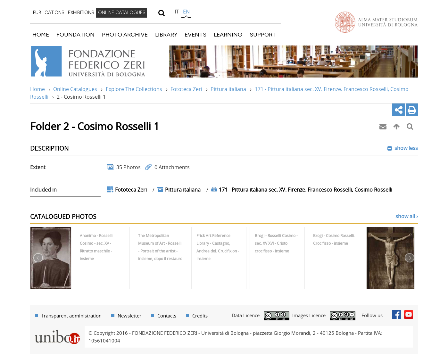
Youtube (408, 314)
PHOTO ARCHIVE (125, 34)
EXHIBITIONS (81, 12)
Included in (43, 189)
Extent (38, 167)
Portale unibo (57, 329)
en (186, 11)
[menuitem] (48, 13)
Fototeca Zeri (186, 89)
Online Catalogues (75, 89)
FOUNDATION (75, 34)
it (177, 11)
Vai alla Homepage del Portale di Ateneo (376, 22)
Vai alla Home (96, 61)
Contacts (166, 315)
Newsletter (129, 315)
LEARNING (228, 34)
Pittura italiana (228, 89)
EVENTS (195, 34)
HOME (40, 34)
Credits (200, 315)
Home (37, 89)
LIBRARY (166, 34)
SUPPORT (263, 34)
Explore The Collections (134, 89)
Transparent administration (71, 315)
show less (405, 148)
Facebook (396, 314)
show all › (406, 216)
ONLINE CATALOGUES (121, 12)
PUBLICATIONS (48, 12)
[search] (161, 12)
